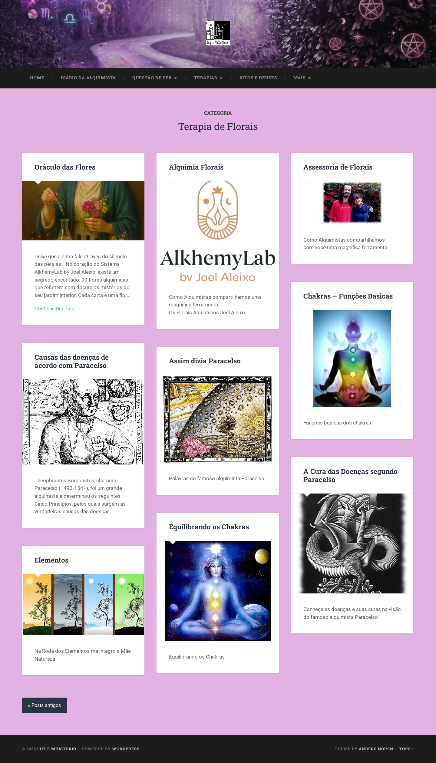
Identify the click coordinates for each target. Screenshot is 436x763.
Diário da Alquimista (88, 78)
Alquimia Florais (196, 166)
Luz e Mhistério (56, 748)
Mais (299, 78)
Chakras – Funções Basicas (348, 295)
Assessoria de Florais (337, 166)
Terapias (205, 78)
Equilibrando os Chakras (209, 526)
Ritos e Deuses (258, 78)
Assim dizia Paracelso (205, 360)
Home (37, 78)
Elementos (51, 559)
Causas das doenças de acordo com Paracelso (72, 361)
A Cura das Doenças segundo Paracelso (350, 475)
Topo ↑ (406, 748)
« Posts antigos (44, 705)
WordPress (126, 748)
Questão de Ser (152, 78)
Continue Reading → (58, 309)
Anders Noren (376, 748)
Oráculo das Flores (65, 166)
